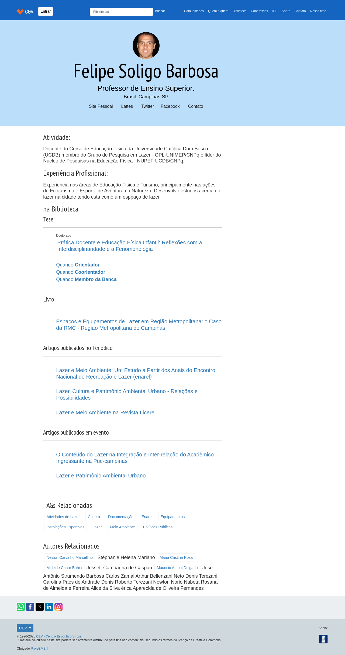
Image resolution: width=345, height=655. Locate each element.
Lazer (97, 527)
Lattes (127, 106)
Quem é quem (218, 11)
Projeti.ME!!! (39, 648)
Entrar (45, 11)
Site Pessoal (101, 106)
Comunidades (194, 11)
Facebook (170, 106)
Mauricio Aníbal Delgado (177, 568)
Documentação (120, 517)
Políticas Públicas (158, 527)
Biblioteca (240, 11)
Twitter (147, 106)
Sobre (286, 11)
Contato (300, 11)
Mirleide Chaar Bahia (64, 568)
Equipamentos (173, 517)
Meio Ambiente (122, 527)
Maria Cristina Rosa (176, 557)
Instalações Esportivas (65, 527)
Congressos (259, 11)
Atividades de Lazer (63, 517)
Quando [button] (77, 265)
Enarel (147, 517)
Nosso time (318, 11)
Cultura (94, 517)
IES (274, 11)
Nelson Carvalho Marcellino (70, 557)
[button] (21, 607)
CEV (23, 628)
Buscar (160, 11)
